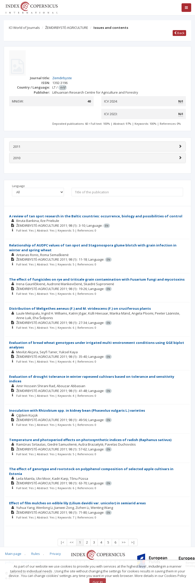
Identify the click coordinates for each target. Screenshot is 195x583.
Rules (35, 553)
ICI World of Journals (24, 27)
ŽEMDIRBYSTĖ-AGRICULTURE (66, 27)
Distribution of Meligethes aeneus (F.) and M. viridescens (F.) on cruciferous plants (80, 308)
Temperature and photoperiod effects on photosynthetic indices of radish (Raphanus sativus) (90, 440)
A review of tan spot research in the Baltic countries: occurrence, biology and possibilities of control (95, 216)
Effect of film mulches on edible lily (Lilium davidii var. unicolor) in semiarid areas (77, 503)
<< (72, 542)
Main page (13, 553)
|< (62, 542)
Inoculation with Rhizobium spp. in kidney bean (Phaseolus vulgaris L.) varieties (77, 410)
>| (133, 542)
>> (124, 542)
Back (179, 33)
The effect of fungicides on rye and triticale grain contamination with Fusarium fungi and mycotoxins (97, 279)
